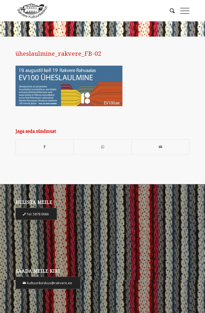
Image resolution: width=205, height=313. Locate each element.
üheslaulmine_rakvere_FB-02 (59, 53)
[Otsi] (169, 10)
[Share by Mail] (160, 147)
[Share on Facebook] (45, 147)
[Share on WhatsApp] (102, 147)
